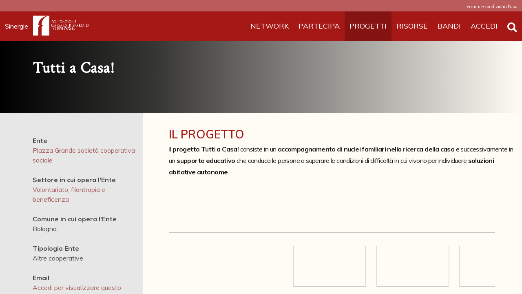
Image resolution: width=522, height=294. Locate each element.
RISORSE (412, 26)
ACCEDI (484, 26)
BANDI (449, 26)
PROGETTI (368, 26)
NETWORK (269, 26)
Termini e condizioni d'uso (490, 6)
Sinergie (19, 26)
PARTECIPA (319, 26)
